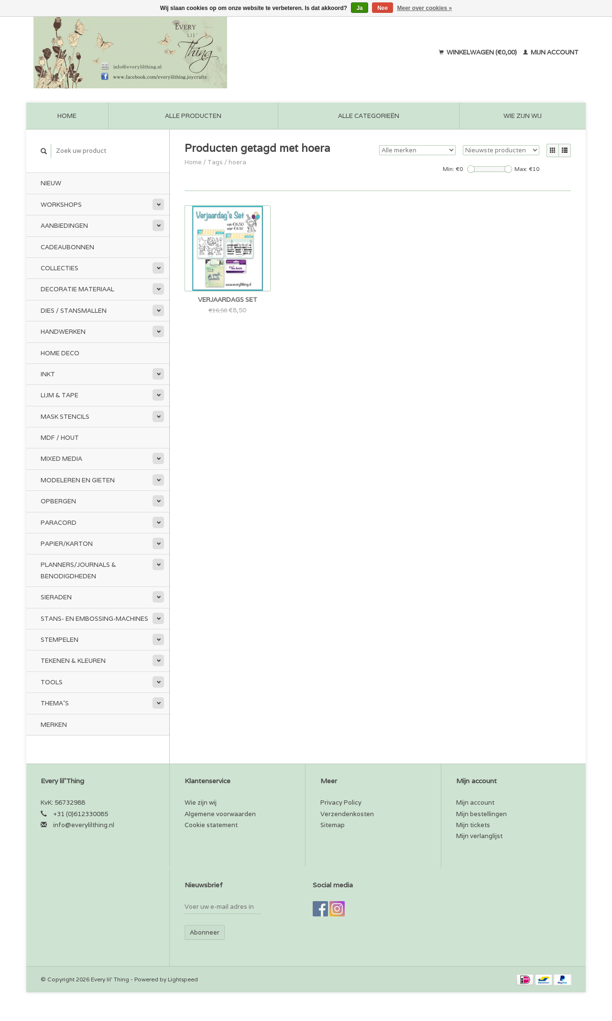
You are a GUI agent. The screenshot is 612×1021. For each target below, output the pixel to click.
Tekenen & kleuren (73, 661)
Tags (215, 162)
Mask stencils (65, 417)
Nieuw (51, 183)
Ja (359, 8)
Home (66, 116)
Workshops (61, 205)
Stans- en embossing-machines (94, 619)
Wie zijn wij (522, 116)
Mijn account (551, 52)
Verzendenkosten (347, 814)
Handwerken (63, 332)
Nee (382, 8)
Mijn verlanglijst (479, 836)
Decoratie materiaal (77, 289)
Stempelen (59, 640)
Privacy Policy (340, 802)
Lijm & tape (59, 395)
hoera (237, 162)
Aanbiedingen (64, 226)
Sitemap (332, 825)
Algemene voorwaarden (220, 814)
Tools (52, 682)
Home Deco (60, 353)
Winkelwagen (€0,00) (478, 52)
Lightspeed (183, 979)
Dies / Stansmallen (74, 311)
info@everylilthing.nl (83, 825)
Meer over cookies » (424, 8)
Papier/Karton (67, 544)
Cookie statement (211, 825)
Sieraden (56, 597)
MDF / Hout (60, 438)
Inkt (48, 374)
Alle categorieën (368, 116)
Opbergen (58, 501)
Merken (54, 725)
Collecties (59, 268)
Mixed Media (61, 459)
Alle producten (193, 116)
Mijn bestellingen (481, 814)
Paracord (58, 523)
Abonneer (204, 932)
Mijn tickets (473, 825)
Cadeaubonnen (67, 247)
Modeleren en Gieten (78, 480)
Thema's (55, 703)
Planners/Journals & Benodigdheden (78, 570)
